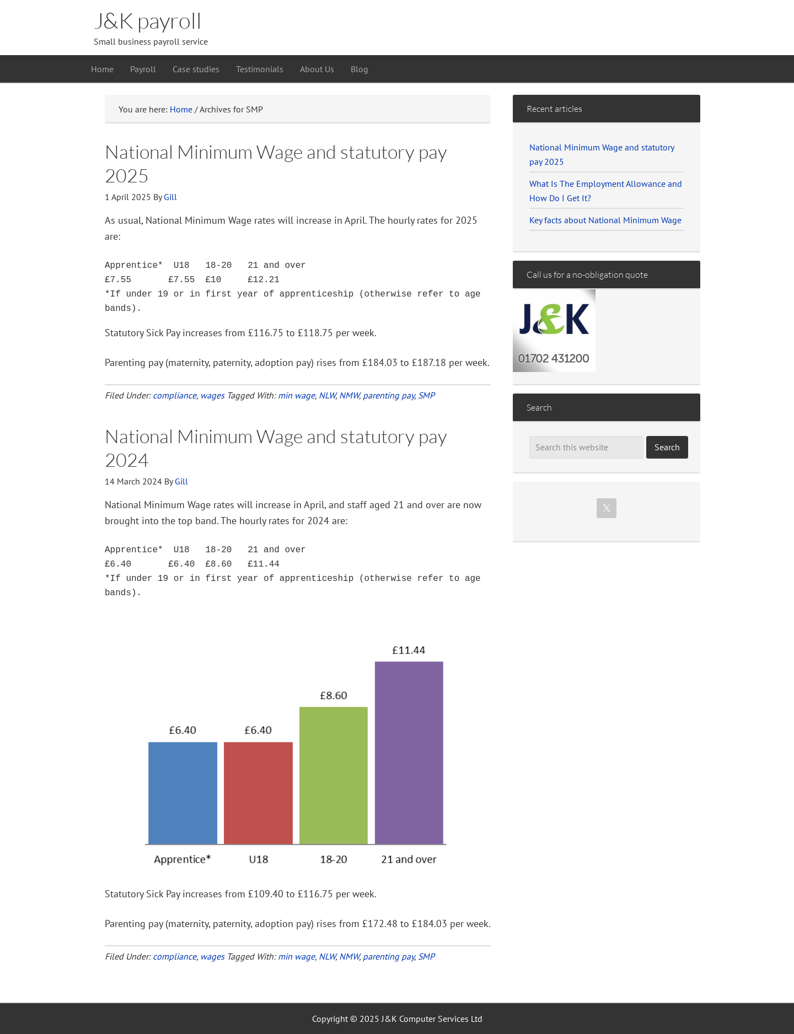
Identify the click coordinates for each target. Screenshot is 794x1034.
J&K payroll (148, 20)
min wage (296, 395)
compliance (174, 395)
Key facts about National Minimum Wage (605, 219)
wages (212, 395)
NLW (327, 395)
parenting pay (388, 395)
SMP (426, 395)
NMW (349, 395)
